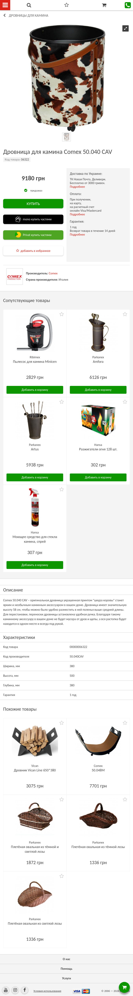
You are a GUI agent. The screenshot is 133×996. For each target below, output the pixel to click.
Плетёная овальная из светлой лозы (35, 923)
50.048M (98, 770)
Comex (53, 273)
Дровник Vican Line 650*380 (35, 770)
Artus (35, 449)
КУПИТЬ (33, 203)
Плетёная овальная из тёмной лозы (98, 847)
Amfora (98, 361)
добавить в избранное (36, 251)
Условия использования (47, 991)
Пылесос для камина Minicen (35, 361)
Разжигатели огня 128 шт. (98, 449)
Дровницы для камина (28, 15)
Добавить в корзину (35, 390)
